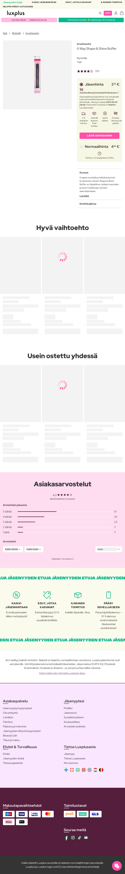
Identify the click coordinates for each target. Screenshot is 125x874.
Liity (108, 13)
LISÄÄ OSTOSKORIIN (99, 135)
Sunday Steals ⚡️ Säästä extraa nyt (29, 19)
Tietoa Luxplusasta (74, 758)
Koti (5, 33)
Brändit (16, 33)
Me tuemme (71, 763)
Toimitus (8, 722)
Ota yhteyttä (10, 713)
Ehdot (6, 754)
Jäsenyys (69, 754)
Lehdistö (8, 717)
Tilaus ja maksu (11, 740)
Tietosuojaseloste (13, 763)
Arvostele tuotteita (74, 726)
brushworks (32, 33)
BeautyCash (10, 735)
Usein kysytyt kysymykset (17, 708)
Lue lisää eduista (86, 107)
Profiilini (68, 708)
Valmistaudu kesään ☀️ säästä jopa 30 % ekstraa (91, 19)
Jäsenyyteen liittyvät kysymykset (22, 731)
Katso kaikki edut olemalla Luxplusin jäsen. (62, 673)
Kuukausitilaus (72, 722)
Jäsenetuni (70, 713)
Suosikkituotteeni (74, 717)
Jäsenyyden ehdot (13, 758)
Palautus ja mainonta (14, 726)
